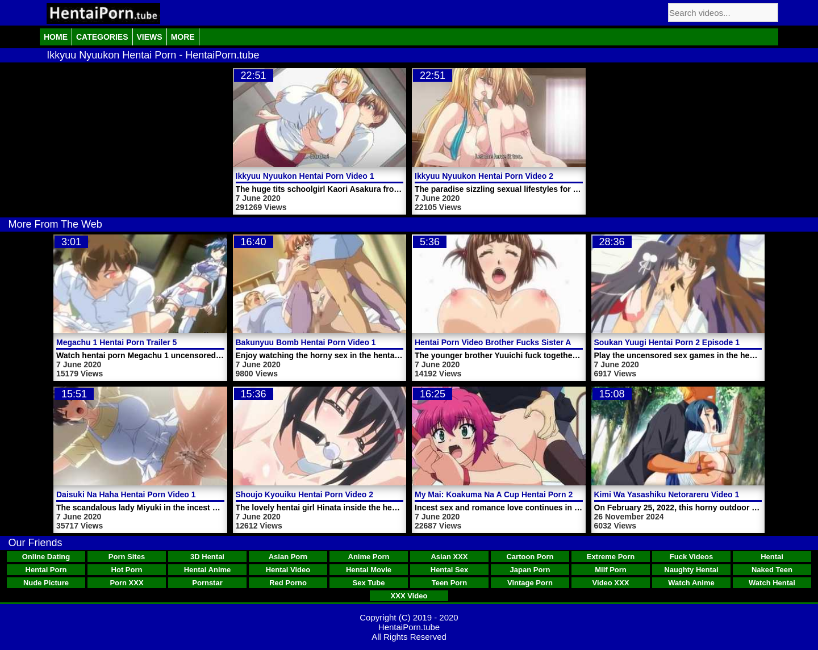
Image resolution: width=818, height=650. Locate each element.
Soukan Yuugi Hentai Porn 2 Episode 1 (667, 342)
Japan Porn (530, 569)
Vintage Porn (530, 582)
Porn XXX (126, 582)
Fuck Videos (691, 556)
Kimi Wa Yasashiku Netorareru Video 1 (667, 494)
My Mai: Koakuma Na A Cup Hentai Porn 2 (494, 494)
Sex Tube (369, 582)
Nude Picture (46, 582)
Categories (102, 36)
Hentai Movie (368, 569)
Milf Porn (611, 569)
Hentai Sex (449, 569)
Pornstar (207, 582)
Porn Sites (126, 556)
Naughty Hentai (691, 569)
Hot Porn (127, 569)
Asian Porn (288, 556)
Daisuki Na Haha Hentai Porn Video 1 (126, 494)
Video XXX (610, 582)
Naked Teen (772, 569)
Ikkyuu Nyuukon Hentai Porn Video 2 (484, 176)
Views (149, 36)
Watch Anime (691, 582)
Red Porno (288, 582)
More (183, 36)
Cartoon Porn (529, 556)
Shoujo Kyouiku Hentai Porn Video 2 (304, 494)
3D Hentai (207, 556)
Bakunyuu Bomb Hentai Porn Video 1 (306, 342)
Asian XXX (449, 556)
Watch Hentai (772, 582)
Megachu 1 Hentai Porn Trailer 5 (116, 342)
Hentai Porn (46, 569)
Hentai (772, 556)
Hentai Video (288, 569)
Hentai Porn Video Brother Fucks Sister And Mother (512, 342)
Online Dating (46, 556)
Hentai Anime (207, 569)
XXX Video (409, 596)
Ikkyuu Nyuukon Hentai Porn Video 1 (305, 176)
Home (56, 36)
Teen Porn (450, 582)
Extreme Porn (611, 556)
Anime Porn (369, 556)
